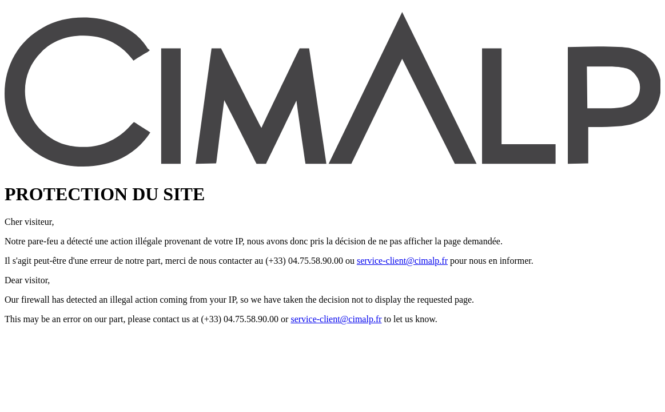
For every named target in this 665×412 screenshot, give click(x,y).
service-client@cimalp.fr (402, 261)
